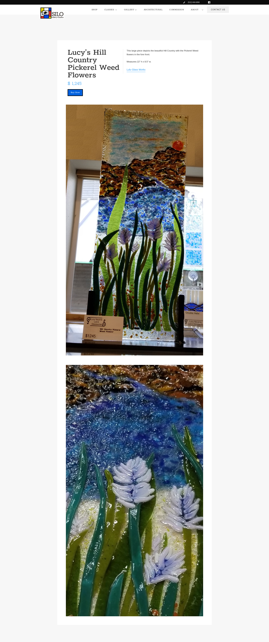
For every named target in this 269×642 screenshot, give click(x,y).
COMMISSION (176, 9)
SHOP (94, 9)
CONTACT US (218, 9)
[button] (111, 9)
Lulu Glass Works (136, 69)
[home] (52, 13)
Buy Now (75, 92)
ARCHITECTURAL (153, 9)
